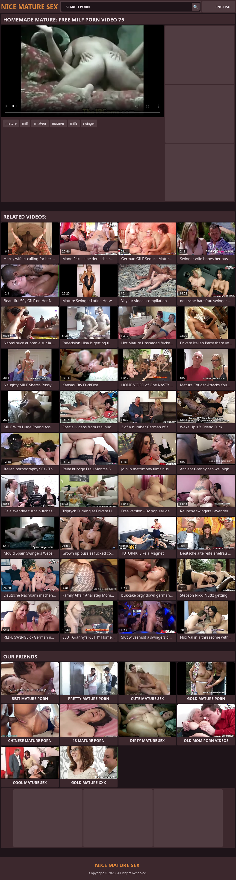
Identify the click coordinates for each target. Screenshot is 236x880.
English (222, 6)
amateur (39, 123)
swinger (89, 123)
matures (58, 123)
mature (11, 123)
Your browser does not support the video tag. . (82, 71)
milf (25, 123)
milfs (73, 123)
